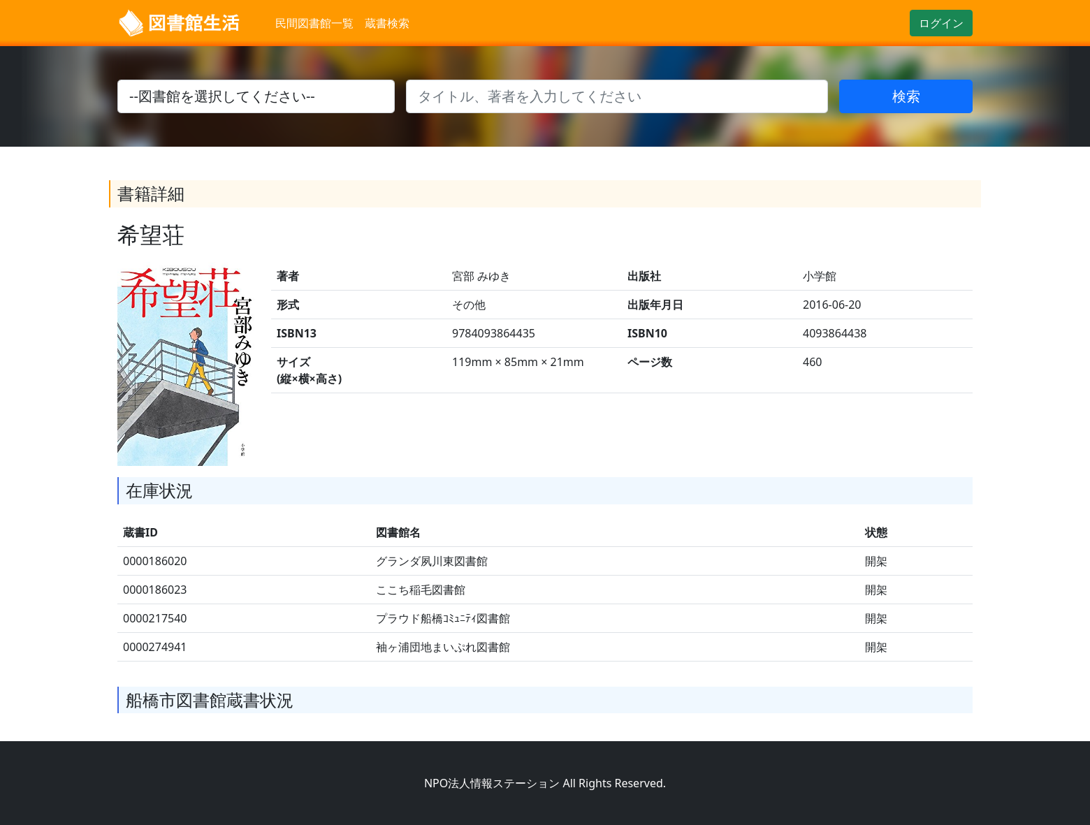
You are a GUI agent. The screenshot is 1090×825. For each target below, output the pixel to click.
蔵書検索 (387, 23)
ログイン (941, 23)
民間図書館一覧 (314, 23)
